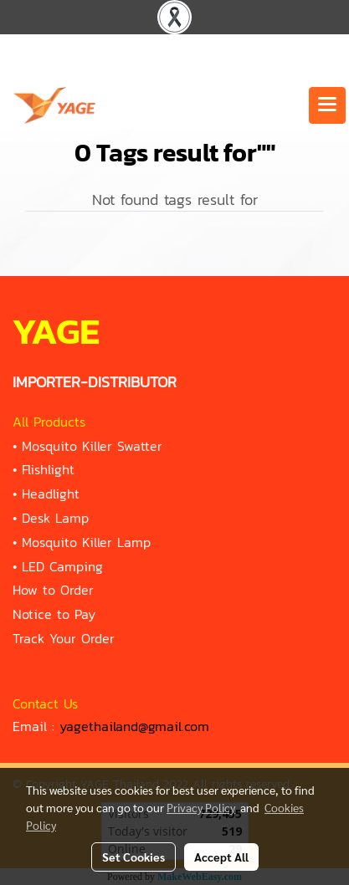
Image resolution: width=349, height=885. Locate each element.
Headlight (51, 493)
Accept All (221, 856)
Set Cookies (133, 856)
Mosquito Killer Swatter (92, 446)
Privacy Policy (201, 807)
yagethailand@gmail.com (134, 726)
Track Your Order (64, 638)
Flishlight (48, 469)
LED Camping (62, 566)
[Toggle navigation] (327, 105)
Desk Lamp (55, 518)
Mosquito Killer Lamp (86, 542)
